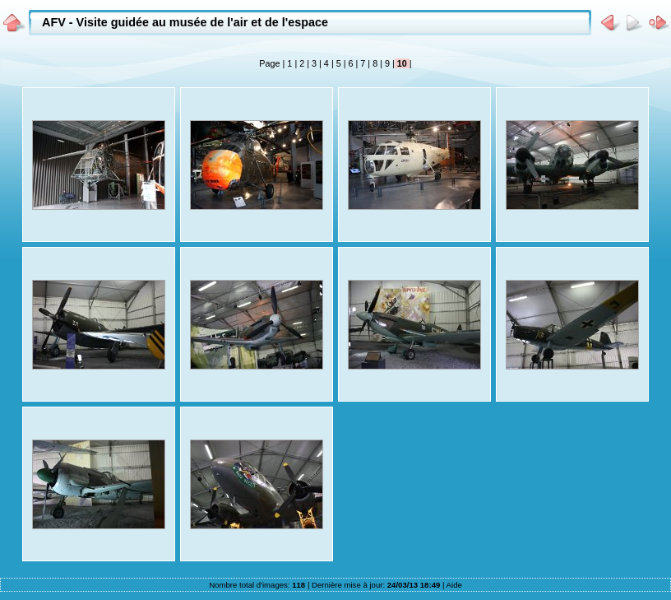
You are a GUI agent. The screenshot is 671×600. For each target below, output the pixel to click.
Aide (454, 584)
